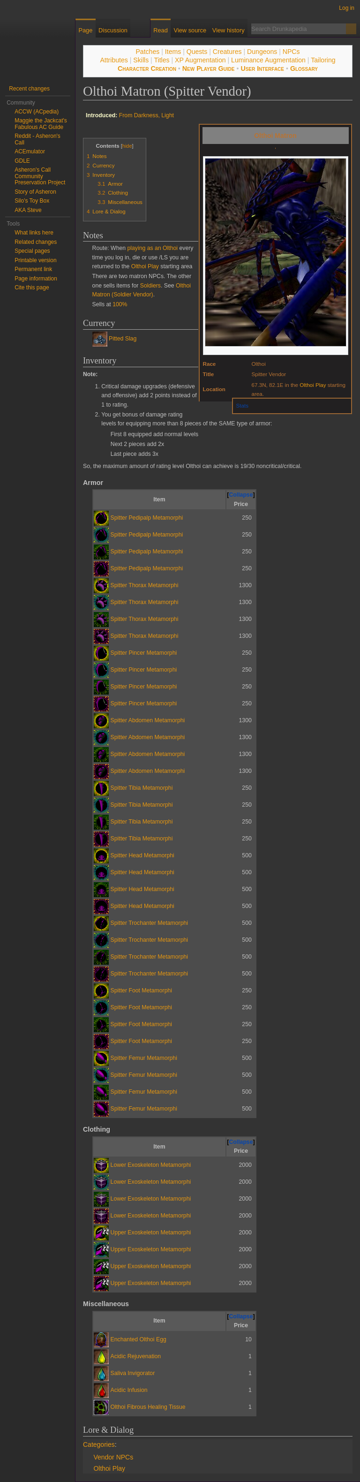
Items (173, 51)
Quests (197, 51)
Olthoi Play (313, 385)
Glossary (304, 68)
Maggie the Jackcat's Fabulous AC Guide (41, 123)
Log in (346, 8)
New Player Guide (208, 68)
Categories (99, 1444)
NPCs (291, 51)
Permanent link (33, 269)
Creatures (227, 51)
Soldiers (150, 285)
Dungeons (262, 51)
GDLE (22, 161)
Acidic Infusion (129, 1390)
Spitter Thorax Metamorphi (145, 585)
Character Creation (147, 68)
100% (119, 304)
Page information (36, 278)
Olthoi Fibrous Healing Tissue (148, 1407)
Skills (141, 60)
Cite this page (32, 287)
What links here (34, 232)
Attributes (114, 60)
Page (85, 30)
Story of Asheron (35, 192)
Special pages (32, 251)
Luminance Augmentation (268, 60)
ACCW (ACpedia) (37, 111)
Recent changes (29, 88)
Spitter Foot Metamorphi (141, 990)
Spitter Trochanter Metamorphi (149, 923)
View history (228, 30)
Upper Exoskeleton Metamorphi (151, 1232)
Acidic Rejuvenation (136, 1356)
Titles (161, 60)
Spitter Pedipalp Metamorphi (147, 517)
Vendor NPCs (113, 1457)
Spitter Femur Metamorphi (144, 1058)
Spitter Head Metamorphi (142, 855)
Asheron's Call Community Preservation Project (40, 176)
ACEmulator (30, 151)
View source (190, 30)
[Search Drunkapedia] (298, 28)
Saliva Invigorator (133, 1373)
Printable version (35, 260)
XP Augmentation (200, 60)
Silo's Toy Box (32, 200)
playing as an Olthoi (153, 248)
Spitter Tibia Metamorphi (142, 788)
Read (160, 30)
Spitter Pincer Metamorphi (144, 653)
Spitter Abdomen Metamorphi (148, 720)
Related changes (36, 242)
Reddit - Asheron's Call (37, 139)
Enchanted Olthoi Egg (138, 1339)
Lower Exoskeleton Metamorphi (151, 1165)
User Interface (262, 68)
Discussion (113, 30)
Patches (147, 51)
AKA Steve (28, 210)
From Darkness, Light (146, 115)
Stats (242, 405)
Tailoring (323, 60)
